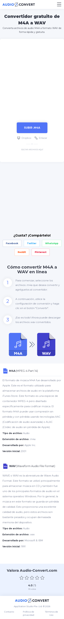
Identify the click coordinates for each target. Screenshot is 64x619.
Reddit (22, 252)
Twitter (31, 243)
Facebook (12, 243)
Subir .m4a (32, 127)
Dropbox (24, 138)
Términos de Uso (51, 613)
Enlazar (40, 138)
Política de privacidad (28, 613)
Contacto (9, 611)
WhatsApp (51, 243)
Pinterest (40, 252)
